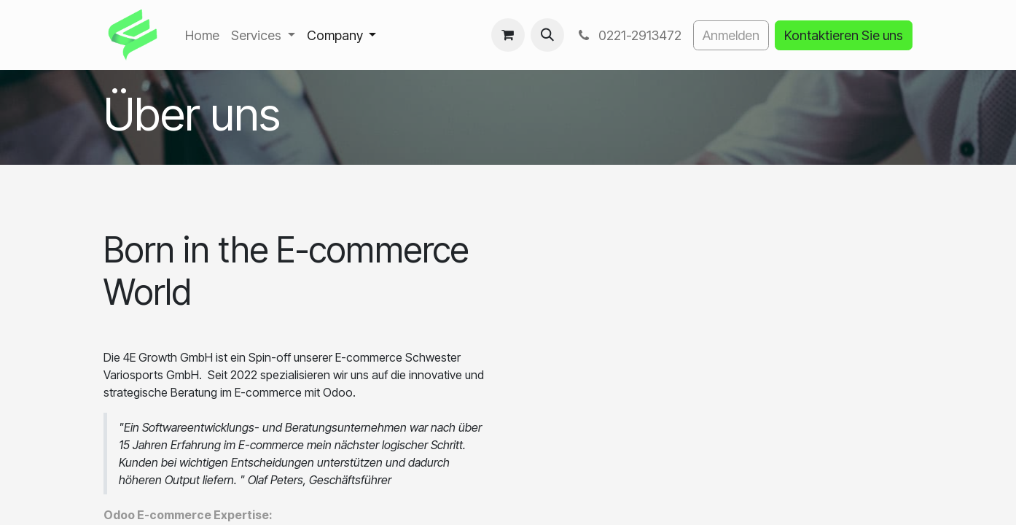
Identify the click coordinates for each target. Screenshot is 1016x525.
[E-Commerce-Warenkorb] (508, 35)
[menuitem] (202, 35)
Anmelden (731, 35)
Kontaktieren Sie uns (843, 35)
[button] (547, 35)
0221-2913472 (628, 35)
